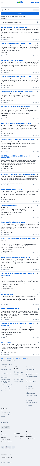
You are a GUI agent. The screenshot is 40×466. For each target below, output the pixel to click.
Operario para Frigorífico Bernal (11, 189)
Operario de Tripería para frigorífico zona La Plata (17, 91)
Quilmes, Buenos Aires (6, 377)
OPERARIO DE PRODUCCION (10, 309)
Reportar (36, 39)
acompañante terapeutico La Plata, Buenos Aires (31, 381)
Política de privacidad (6, 457)
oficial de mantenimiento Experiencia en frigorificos (18, 238)
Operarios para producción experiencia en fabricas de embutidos (17, 324)
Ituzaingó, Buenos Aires (6, 373)
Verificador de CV (30, 439)
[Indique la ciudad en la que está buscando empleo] (20, 10)
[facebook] (2, 447)
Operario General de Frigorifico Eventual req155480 (18, 139)
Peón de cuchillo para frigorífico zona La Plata (16, 43)
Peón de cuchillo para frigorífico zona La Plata (16, 76)
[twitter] (9, 447)
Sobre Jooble (4, 435)
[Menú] (2, 2)
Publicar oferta (17, 439)
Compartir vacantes (19, 436)
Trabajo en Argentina (6, 442)
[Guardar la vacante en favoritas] (38, 27)
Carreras (3, 437)
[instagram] (6, 447)
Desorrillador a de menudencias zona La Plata (16, 123)
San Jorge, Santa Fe (6, 386)
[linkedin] (13, 447)
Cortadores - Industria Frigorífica (12, 60)
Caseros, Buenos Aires (6, 390)
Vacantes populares (5, 412)
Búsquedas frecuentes (8, 364)
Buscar (20, 13)
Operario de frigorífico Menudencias (13, 222)
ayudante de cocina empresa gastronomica (15, 106)
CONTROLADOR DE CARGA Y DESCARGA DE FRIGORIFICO (15, 157)
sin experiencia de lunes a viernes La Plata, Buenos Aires (31, 404)
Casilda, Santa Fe (5, 375)
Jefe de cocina (6, 342)
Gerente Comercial (7, 294)
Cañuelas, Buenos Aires (6, 384)
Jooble (10, 463)
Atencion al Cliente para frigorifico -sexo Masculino (18, 174)
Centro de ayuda (5, 439)
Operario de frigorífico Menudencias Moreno (15, 257)
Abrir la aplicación (34, 2)
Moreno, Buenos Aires (6, 388)
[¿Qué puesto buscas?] (20, 6)
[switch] (37, 22)
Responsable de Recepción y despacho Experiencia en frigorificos (17, 274)
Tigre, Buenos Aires (5, 379)
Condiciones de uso (6, 454)
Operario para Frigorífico (9, 205)
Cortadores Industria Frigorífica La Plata (14, 27)
